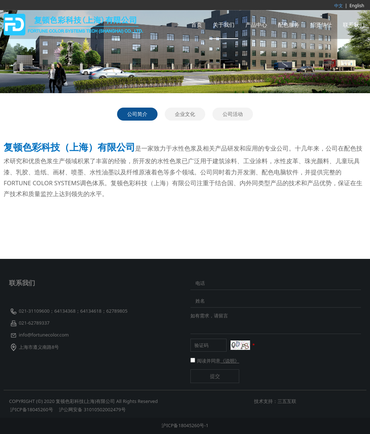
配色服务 (289, 24)
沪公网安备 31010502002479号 (92, 409)
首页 (196, 24)
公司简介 (137, 113)
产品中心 (256, 24)
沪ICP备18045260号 (32, 409)
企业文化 (185, 113)
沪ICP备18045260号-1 (185, 425)
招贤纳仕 (321, 24)
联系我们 (354, 24)
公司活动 (233, 113)
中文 (338, 6)
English (356, 6)
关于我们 (224, 24)
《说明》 (229, 360)
